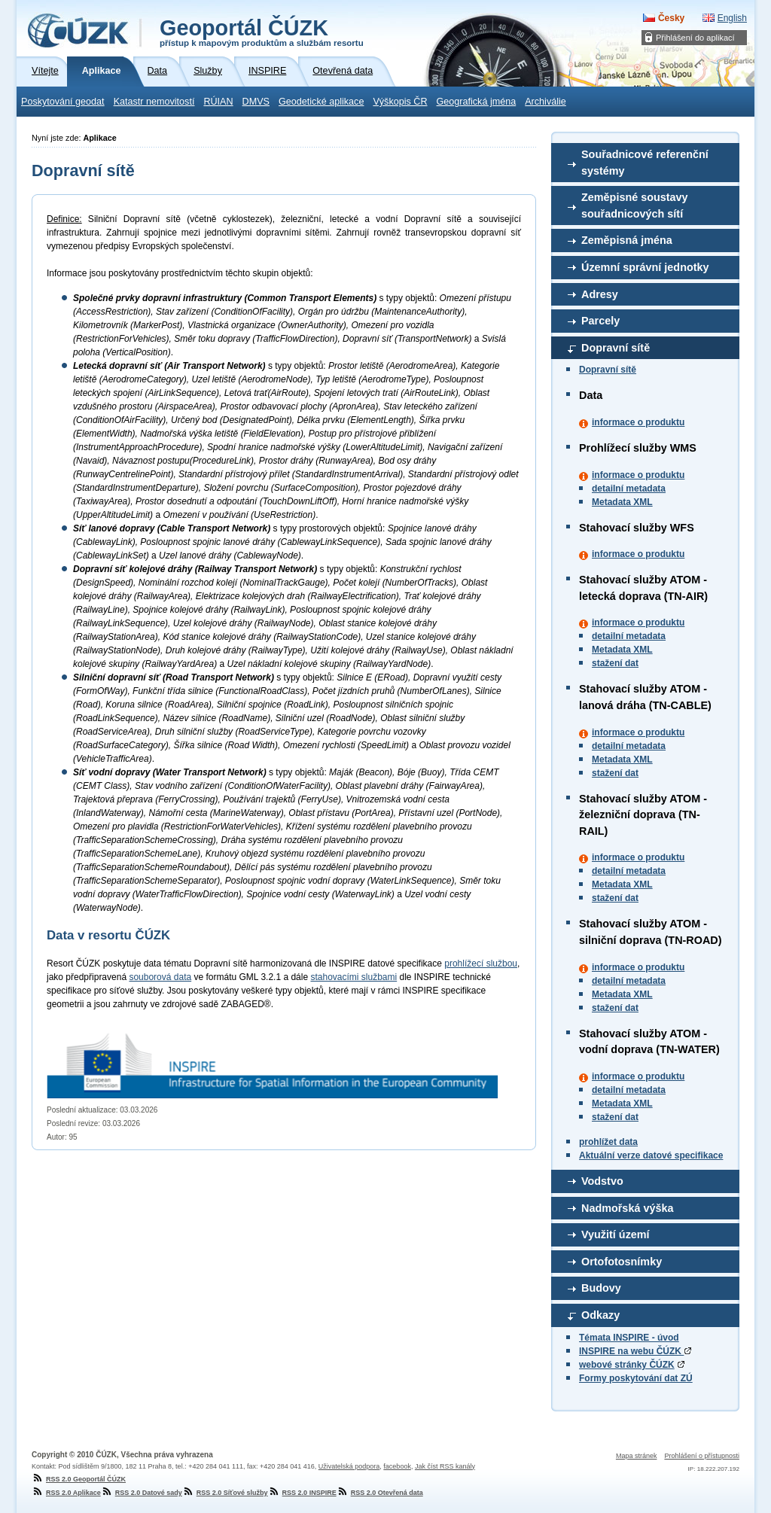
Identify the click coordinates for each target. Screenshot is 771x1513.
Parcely (600, 321)
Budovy (601, 1288)
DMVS (256, 101)
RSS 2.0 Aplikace (66, 1492)
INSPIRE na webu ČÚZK (635, 1351)
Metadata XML (622, 502)
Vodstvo (602, 1181)
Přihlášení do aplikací (695, 37)
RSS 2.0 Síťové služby (225, 1492)
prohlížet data (608, 1142)
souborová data (160, 977)
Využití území (615, 1234)
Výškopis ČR (400, 101)
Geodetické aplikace (321, 101)
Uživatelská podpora (349, 1466)
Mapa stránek (636, 1456)
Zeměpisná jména (626, 240)
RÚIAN (218, 101)
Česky (671, 18)
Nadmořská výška (627, 1208)
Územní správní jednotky (645, 267)
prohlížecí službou (480, 963)
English (732, 18)
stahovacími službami (353, 977)
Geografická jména (477, 101)
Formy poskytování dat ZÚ (636, 1378)
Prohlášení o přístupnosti (701, 1456)
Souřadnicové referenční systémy (645, 162)
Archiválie (545, 101)
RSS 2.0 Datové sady (141, 1492)
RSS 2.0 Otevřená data (380, 1492)
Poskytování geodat (63, 101)
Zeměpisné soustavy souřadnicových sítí (634, 205)
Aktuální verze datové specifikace (651, 1155)
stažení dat (615, 663)
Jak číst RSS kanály (445, 1466)
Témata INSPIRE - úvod (629, 1337)
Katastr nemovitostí (154, 101)
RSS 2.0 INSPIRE (302, 1492)
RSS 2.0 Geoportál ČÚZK (79, 1479)
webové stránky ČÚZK (627, 1364)
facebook (397, 1466)
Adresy (599, 294)
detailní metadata (629, 488)
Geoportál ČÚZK (262, 31)
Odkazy (600, 1315)
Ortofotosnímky (621, 1262)
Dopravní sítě (615, 348)
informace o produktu (638, 422)
